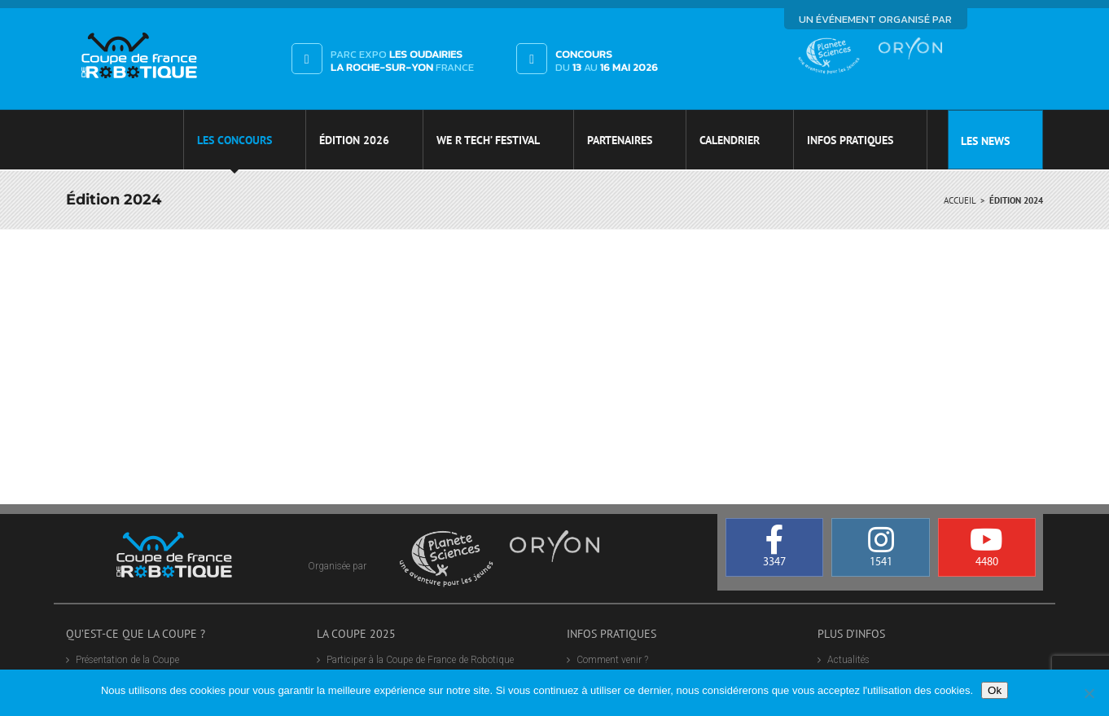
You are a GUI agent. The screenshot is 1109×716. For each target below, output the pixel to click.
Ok (995, 690)
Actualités (848, 659)
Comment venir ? (612, 659)
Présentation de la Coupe (127, 659)
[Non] (1089, 693)
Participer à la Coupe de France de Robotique (420, 659)
